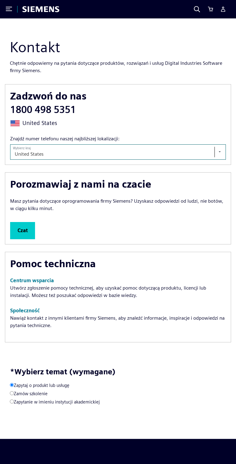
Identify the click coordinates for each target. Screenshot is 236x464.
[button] (22, 230)
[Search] (197, 9)
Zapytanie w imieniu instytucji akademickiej (57, 401)
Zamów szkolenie (31, 393)
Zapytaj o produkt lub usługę (41, 385)
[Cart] (210, 9)
